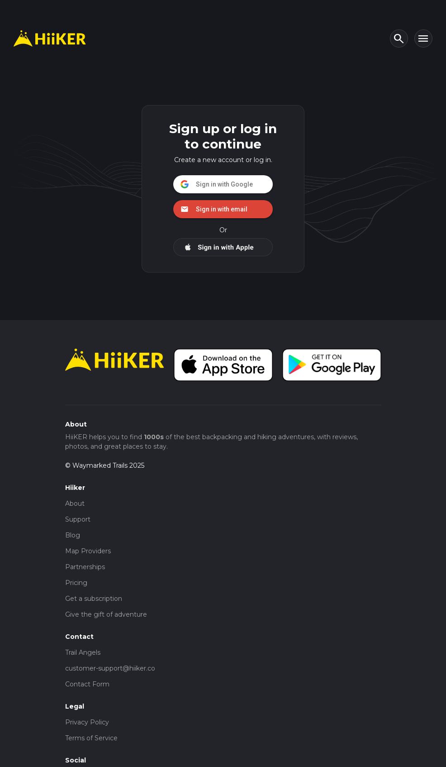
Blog (72, 535)
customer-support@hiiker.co (110, 668)
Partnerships (85, 567)
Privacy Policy (87, 722)
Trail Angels (82, 652)
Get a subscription (93, 598)
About (75, 503)
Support (77, 519)
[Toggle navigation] (423, 38)
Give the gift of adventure (106, 614)
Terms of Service (91, 738)
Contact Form (87, 684)
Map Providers (88, 551)
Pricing (76, 583)
